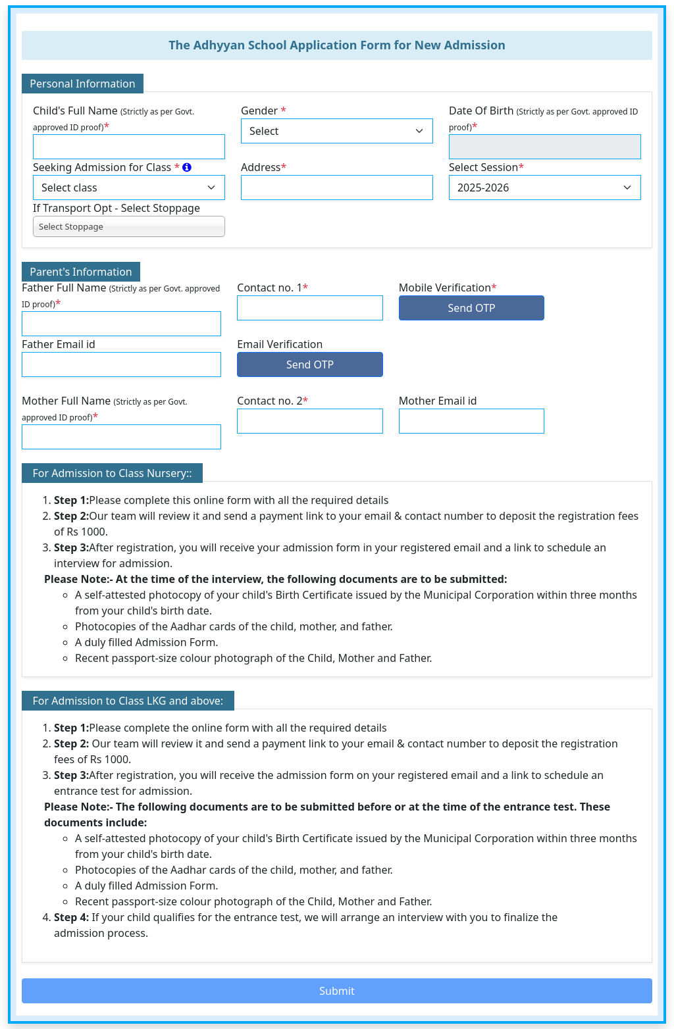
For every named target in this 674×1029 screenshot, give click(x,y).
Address (263, 167)
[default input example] (129, 146)
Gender (263, 110)
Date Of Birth (543, 118)
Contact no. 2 (272, 400)
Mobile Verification (448, 287)
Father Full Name (121, 295)
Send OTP (471, 308)
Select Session (486, 167)
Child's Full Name (113, 118)
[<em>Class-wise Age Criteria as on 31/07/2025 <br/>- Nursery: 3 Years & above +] (187, 167)
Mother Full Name (105, 408)
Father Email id (58, 344)
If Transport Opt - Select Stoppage (116, 208)
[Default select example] (337, 130)
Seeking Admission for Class (112, 167)
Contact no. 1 (272, 287)
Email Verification (280, 344)
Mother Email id (438, 400)
